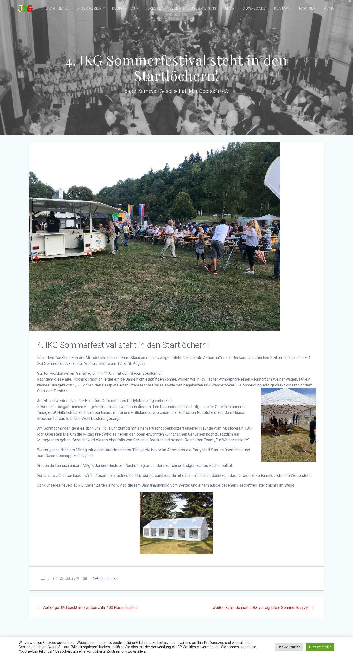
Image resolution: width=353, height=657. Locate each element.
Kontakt (282, 8)
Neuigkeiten (123, 8)
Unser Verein (89, 8)
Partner (307, 8)
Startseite (57, 8)
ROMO (329, 8)
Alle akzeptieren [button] (320, 647)
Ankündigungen (105, 578)
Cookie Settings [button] (289, 647)
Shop (230, 8)
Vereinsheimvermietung (192, 8)
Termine (153, 8)
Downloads (254, 8)
